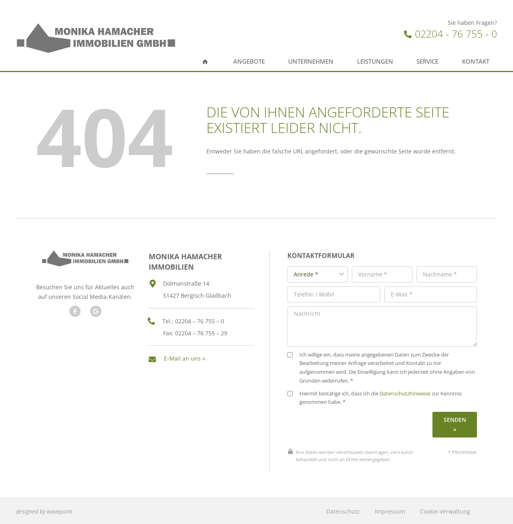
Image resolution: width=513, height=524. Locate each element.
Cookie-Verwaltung (445, 509)
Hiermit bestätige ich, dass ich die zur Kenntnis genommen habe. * (377, 396)
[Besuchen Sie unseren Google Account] (95, 320)
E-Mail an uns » (184, 357)
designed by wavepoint (44, 509)
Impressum (390, 509)
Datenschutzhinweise (407, 391)
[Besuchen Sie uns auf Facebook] (74, 320)
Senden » (455, 422)
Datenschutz (343, 509)
